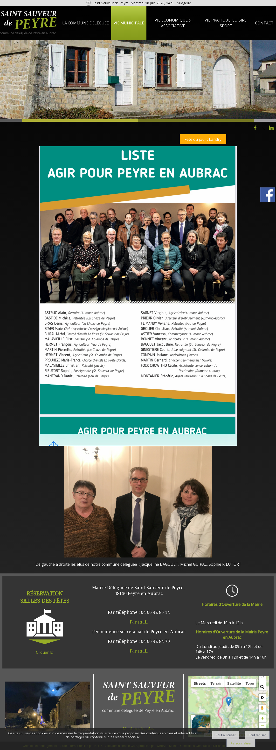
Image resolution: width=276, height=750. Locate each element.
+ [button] (262, 718)
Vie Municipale (129, 23)
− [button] (262, 726)
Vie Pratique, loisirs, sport (226, 23)
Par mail (139, 622)
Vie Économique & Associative (173, 23)
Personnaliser (240, 743)
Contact (264, 23)
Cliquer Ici (45, 652)
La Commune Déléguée (85, 23)
